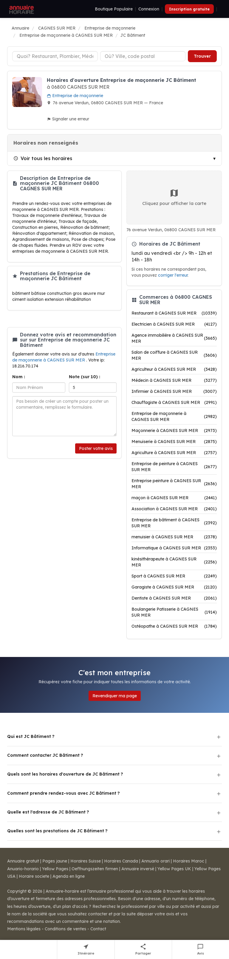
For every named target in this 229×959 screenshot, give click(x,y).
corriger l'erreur (173, 275)
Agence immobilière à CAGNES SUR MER (174, 338)
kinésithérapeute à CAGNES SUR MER (174, 562)
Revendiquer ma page (114, 695)
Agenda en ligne (68, 876)
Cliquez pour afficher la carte (174, 197)
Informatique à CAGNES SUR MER (174, 548)
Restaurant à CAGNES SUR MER (174, 313)
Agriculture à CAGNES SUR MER (174, 453)
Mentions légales (24, 929)
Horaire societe (34, 876)
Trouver (202, 56)
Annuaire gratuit (23, 861)
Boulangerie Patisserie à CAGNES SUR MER (174, 612)
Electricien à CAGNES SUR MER (174, 324)
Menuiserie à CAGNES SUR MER (174, 442)
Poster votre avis (96, 448)
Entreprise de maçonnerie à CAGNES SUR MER (174, 416)
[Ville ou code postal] (143, 56)
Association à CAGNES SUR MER (174, 509)
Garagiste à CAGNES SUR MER (174, 587)
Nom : (18, 376)
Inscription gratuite (189, 9)
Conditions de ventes (65, 929)
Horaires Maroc (188, 861)
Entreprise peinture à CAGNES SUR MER (174, 483)
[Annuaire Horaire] (20, 9)
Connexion (148, 9)
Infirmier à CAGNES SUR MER (174, 391)
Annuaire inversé (137, 868)
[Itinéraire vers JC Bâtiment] (85, 949)
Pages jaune (54, 861)
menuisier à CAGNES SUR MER (174, 537)
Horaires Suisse (85, 861)
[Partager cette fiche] (143, 949)
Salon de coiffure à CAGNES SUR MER (174, 355)
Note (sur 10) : (84, 376)
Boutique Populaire (114, 9)
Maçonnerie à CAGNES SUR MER (174, 430)
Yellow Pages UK (174, 868)
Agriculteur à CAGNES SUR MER (174, 369)
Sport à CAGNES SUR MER (174, 576)
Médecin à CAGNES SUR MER (174, 380)
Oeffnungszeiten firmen (95, 868)
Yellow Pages (55, 868)
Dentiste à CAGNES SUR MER (174, 598)
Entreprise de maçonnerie (75, 95)
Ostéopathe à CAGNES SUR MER (174, 626)
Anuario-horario (23, 868)
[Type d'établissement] (55, 56)
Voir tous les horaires (42, 158)
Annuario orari (155, 861)
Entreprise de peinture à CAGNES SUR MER (174, 466)
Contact (98, 929)
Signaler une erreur (68, 118)
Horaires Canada (121, 861)
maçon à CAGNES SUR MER (174, 498)
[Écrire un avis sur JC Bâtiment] (200, 949)
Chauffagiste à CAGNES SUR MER (174, 402)
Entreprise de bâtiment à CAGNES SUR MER (174, 522)
